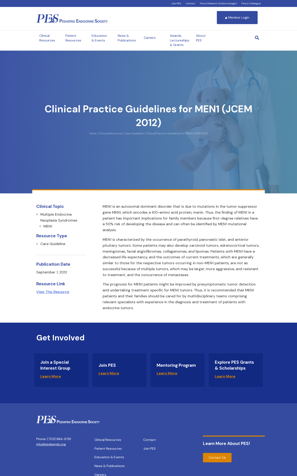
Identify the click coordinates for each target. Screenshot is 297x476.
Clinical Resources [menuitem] (107, 440)
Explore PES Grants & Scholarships (234, 365)
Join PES (176, 3)
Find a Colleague (251, 3)
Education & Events (99, 37)
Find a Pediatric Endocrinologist (218, 3)
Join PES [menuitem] (149, 448)
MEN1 (47, 226)
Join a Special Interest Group (55, 365)
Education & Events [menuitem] (109, 457)
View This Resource (52, 291)
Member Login (237, 17)
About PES (201, 37)
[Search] (257, 37)
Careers (150, 38)
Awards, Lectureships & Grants (179, 40)
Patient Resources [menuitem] (108, 448)
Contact (190, 3)
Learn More (50, 376)
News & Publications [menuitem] (109, 466)
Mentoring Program (176, 365)
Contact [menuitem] (149, 440)
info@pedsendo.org (51, 444)
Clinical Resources (47, 37)
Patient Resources (73, 37)
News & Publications (127, 37)
